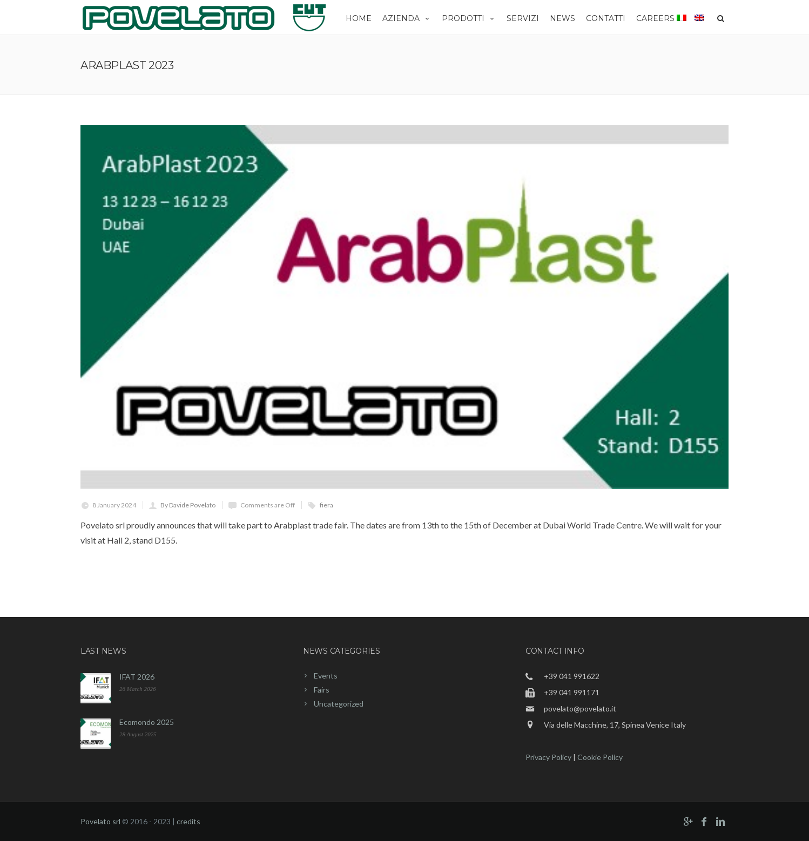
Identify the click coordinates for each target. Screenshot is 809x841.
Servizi (523, 18)
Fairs (321, 689)
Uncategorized (338, 703)
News (562, 18)
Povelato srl (100, 821)
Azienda (406, 18)
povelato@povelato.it (580, 708)
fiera (326, 505)
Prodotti (469, 18)
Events (326, 675)
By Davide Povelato (187, 505)
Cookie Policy (600, 757)
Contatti (605, 18)
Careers (655, 18)
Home (359, 18)
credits (188, 821)
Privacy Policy (548, 757)
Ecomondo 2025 (146, 722)
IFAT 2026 (136, 676)
